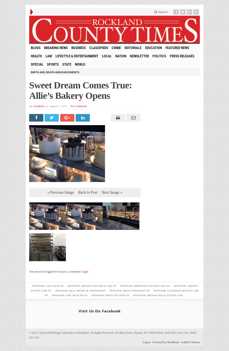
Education (153, 48)
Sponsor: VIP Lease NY (48, 285)
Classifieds (98, 48)
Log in (146, 342)
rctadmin (38, 106)
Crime (116, 48)
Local (107, 56)
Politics (159, 56)
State (66, 64)
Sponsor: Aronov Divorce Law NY (92, 285)
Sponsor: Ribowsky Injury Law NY (145, 285)
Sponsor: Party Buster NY (110, 295)
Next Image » (112, 192)
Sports (53, 64)
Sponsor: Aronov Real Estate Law (158, 295)
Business (78, 48)
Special (37, 64)
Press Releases (182, 56)
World (80, 64)
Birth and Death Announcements (55, 72)
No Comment (78, 106)
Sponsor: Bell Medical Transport (80, 290)
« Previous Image (60, 192)
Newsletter (139, 56)
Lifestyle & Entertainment (76, 56)
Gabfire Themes (191, 342)
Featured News (177, 48)
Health (36, 56)
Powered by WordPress (166, 342)
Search (161, 12)
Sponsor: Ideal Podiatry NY (129, 290)
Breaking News (56, 48)
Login (84, 271)
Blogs (36, 48)
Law (49, 56)
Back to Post (87, 192)
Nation (120, 56)
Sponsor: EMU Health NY (70, 295)
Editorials (133, 48)
